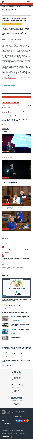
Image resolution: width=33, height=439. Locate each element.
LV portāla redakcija (6, 423)
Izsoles (15, 391)
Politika (5, 308)
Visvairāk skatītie (17, 378)
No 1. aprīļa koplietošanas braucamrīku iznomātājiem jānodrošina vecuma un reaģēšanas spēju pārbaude (20, 330)
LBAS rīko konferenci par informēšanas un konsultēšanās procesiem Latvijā (16, 105)
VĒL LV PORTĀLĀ (5, 275)
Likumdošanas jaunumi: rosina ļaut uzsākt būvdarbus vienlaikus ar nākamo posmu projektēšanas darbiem (19, 317)
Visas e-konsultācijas (7, 365)
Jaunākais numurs (17, 403)
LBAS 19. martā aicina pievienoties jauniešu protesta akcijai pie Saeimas (16, 115)
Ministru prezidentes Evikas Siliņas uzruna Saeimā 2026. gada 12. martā (16, 232)
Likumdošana (9, 116)
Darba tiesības (9, 107)
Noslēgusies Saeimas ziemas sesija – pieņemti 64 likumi (12, 267)
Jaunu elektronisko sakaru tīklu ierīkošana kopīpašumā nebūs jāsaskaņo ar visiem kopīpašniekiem (20, 324)
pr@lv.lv (9, 426)
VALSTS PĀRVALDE (5, 131)
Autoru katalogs (17, 404)
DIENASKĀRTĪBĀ (5, 4)
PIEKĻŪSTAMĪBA (4, 419)
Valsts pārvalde (9, 157)
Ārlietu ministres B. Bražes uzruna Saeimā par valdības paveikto (14, 207)
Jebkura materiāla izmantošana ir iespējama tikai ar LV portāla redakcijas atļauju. (15, 433)
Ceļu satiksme (17, 333)
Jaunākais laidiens (17, 390)
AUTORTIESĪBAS (4, 420)
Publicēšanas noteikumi (12, 78)
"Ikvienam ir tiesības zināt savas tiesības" (14, 430)
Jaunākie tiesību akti (17, 377)
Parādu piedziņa (6, 302)
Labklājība (5, 356)
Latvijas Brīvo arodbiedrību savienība (9, 9)
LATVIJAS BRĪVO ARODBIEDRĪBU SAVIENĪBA (10, 102)
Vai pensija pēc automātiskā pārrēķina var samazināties (14, 312)
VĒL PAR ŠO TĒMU (5, 128)
